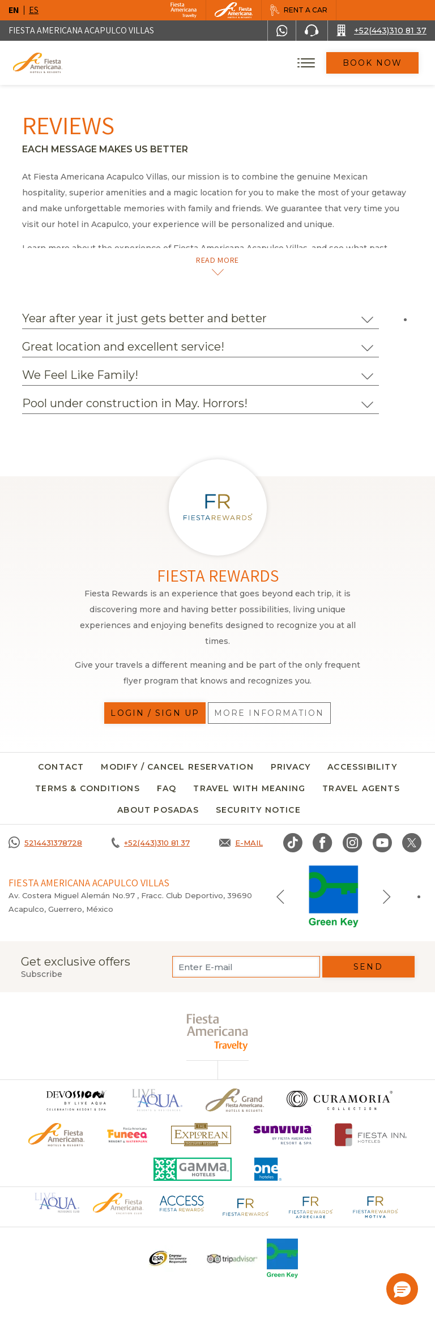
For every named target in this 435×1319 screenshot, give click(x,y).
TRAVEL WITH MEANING (249, 788)
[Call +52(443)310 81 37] (381, 30)
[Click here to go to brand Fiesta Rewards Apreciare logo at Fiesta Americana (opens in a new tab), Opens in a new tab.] (310, 1206)
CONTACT (61, 767)
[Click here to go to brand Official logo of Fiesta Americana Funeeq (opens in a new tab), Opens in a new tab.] (127, 1134)
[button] (402, 1289)
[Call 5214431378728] (45, 842)
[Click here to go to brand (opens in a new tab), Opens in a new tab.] (75, 1100)
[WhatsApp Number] (282, 30)
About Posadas (158, 810)
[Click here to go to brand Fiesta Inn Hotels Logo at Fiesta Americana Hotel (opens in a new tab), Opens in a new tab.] (371, 1134)
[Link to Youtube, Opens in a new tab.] (382, 842)
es (34, 10)
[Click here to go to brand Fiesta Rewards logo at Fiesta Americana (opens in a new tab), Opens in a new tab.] (245, 1206)
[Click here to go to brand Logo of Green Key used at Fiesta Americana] (282, 1258)
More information (269, 713)
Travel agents (361, 788)
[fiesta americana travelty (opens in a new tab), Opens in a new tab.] (217, 1032)
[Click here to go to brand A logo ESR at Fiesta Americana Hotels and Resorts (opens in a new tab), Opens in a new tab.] (167, 1258)
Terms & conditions (87, 788)
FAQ (167, 788)
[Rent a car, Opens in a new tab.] (298, 10)
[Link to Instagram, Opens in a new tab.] (352, 842)
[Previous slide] (280, 896)
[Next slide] (387, 896)
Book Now (373, 63)
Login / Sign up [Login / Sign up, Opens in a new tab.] (154, 713)
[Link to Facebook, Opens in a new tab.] (322, 842)
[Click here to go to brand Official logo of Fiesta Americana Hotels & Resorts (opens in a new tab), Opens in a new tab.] (118, 1203)
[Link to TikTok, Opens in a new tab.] (292, 842)
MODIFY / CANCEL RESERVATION (177, 767)
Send (367, 967)
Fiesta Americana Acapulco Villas (81, 30)
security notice (258, 810)
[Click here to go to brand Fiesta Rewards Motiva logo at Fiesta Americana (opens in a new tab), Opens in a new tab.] (374, 1206)
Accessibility (362, 767)
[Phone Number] (311, 30)
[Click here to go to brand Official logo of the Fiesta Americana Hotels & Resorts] (56, 1134)
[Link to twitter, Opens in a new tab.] (411, 842)
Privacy (290, 767)
